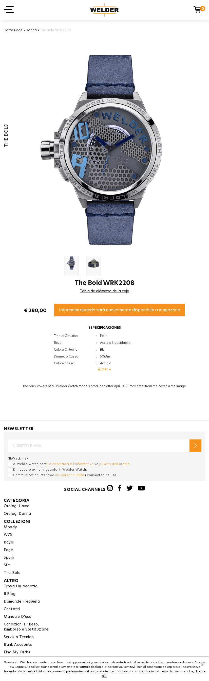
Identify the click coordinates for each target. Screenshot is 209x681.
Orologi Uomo (17, 505)
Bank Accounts (18, 644)
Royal (9, 542)
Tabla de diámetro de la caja (104, 291)
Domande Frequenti (22, 601)
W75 (8, 534)
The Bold (12, 572)
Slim (7, 565)
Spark (9, 557)
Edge (8, 549)
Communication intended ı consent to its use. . (66, 475)
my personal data (69, 475)
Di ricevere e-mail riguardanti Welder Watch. (50, 469)
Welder (104, 10)
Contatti (12, 608)
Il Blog (10, 593)
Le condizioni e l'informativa (70, 464)
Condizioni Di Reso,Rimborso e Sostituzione (26, 627)
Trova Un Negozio (20, 586)
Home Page (13, 30)
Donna (31, 30)
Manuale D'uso (17, 616)
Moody (10, 527)
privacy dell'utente (114, 464)
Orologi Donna (17, 513)
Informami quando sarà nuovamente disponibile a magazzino (119, 310)
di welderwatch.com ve (71, 464)
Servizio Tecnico (19, 636)
